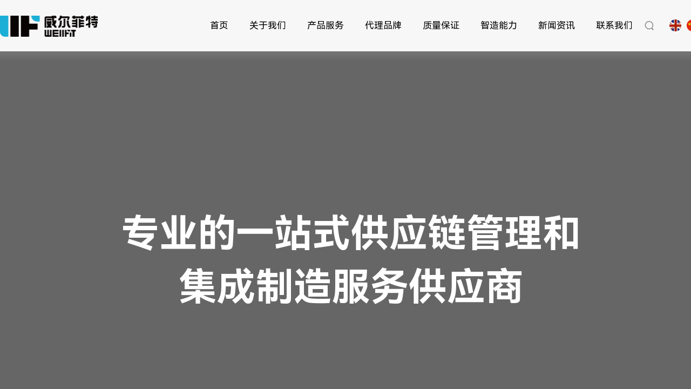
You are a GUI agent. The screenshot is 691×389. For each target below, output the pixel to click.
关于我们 (267, 25)
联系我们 (614, 25)
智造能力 (498, 25)
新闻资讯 (556, 25)
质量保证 (441, 25)
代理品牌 (383, 25)
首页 (219, 25)
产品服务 (325, 25)
